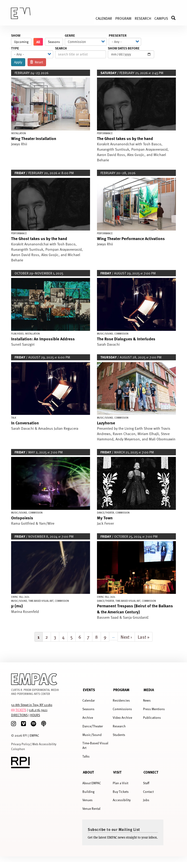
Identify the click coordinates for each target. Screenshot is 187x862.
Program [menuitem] (123, 18)
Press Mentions (154, 709)
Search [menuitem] (175, 18)
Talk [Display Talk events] (13, 417)
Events (89, 689)
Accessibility (122, 800)
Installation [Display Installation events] (18, 133)
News (147, 700)
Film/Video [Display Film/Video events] (17, 333)
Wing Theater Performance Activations (131, 238)
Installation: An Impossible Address (43, 339)
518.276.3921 (38, 710)
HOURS (35, 715)
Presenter (118, 35)
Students (119, 734)
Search (61, 48)
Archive (87, 717)
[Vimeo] (23, 724)
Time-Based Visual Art (95, 745)
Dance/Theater (92, 726)
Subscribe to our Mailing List (114, 829)
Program (121, 689)
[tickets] (13, 710)
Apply (18, 62)
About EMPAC (91, 783)
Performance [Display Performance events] (104, 133)
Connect (150, 772)
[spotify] (33, 724)
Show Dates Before (124, 48)
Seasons (54, 41)
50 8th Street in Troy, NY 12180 (31, 705)
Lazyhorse (106, 423)
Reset (36, 62)
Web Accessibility (44, 744)
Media (148, 689)
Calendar (88, 700)
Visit (117, 772)
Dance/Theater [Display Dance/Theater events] (105, 512)
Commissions (122, 709)
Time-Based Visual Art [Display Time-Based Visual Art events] (40, 600)
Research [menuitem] (143, 18)
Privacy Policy (20, 744)
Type (15, 48)
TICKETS (21, 710)
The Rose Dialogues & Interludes (126, 339)
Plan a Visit (120, 783)
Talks (86, 756)
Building (88, 791)
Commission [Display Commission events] (121, 333)
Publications (152, 717)
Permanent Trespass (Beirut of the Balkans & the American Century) (135, 608)
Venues (87, 800)
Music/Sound (92, 734)
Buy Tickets (121, 791)
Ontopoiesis (22, 517)
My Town (105, 517)
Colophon (18, 749)
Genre (70, 35)
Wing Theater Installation (33, 138)
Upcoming (21, 41)
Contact (148, 791)
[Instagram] (13, 724)
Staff (146, 783)
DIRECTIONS (19, 715)
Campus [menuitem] (161, 18)
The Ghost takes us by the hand (125, 138)
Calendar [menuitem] (104, 18)
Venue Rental (91, 808)
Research (119, 726)
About (88, 772)
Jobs (146, 800)
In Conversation (25, 423)
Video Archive (122, 717)
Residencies (121, 700)
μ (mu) (17, 605)
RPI (25, 735)
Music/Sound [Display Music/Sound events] (105, 333)
